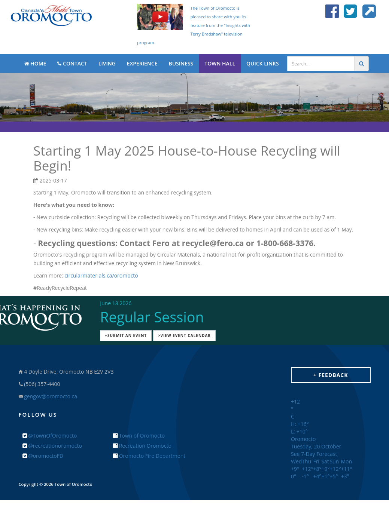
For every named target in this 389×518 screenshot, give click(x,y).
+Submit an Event (126, 335)
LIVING (107, 63)
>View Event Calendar (184, 335)
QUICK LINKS (262, 63)
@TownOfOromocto (49, 435)
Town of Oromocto (139, 435)
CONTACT (72, 63)
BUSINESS (180, 63)
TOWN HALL (219, 63)
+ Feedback (330, 374)
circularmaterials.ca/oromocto (101, 275)
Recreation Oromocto (142, 445)
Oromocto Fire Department (149, 455)
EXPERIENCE (142, 63)
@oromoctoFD (43, 455)
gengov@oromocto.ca (50, 396)
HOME (35, 63)
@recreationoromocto (52, 445)
